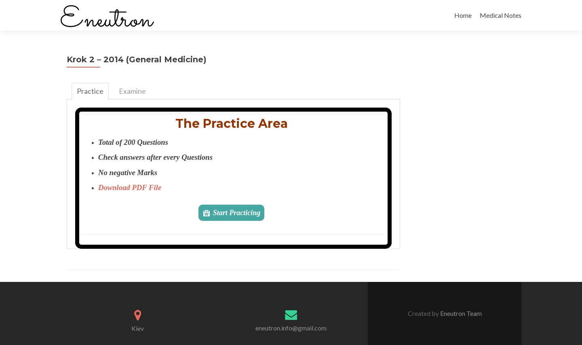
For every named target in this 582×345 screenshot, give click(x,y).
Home (463, 15)
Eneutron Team (460, 313)
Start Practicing (237, 213)
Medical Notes (500, 15)
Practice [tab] (90, 91)
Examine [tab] (132, 91)
